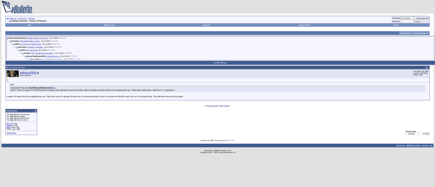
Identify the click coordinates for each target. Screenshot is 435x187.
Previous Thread (212, 106)
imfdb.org (12, 18)
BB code (10, 124)
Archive (425, 145)
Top (431, 145)
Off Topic (32, 18)
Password (396, 21)
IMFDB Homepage (413, 145)
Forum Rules (11, 133)
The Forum (22, 18)
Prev (215, 62)
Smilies (9, 125)
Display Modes (420, 33)
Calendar (206, 25)
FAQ (29, 25)
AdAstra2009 (28, 72)
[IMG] (9, 127)
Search (396, 25)
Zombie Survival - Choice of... (38, 38)
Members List (109, 25)
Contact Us (400, 145)
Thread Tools (405, 33)
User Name (396, 18)
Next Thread (224, 106)
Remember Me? (422, 18)
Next (225, 62)
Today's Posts (304, 25)
